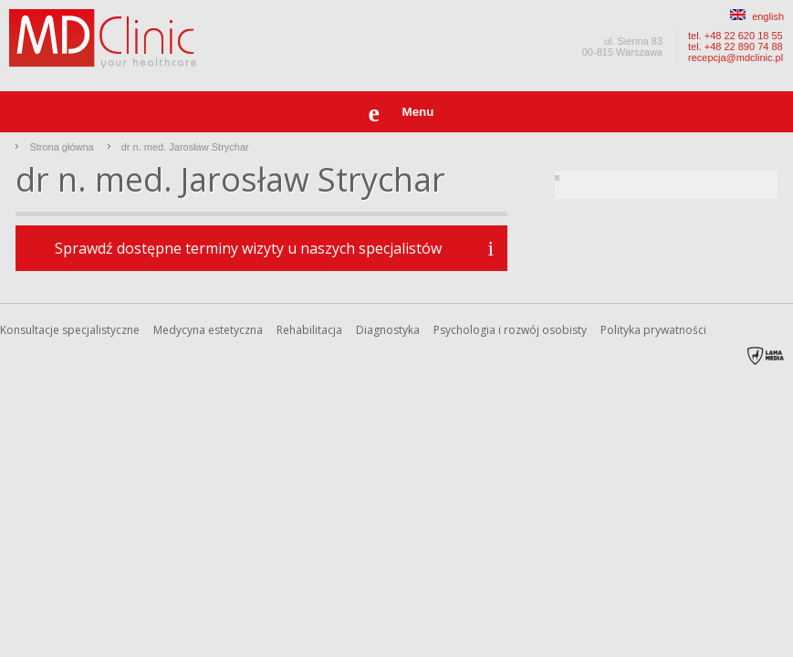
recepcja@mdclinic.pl (735, 57)
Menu (418, 112)
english (757, 16)
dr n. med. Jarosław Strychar (185, 146)
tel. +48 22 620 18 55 (735, 35)
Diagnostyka (388, 330)
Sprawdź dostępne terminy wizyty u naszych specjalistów (248, 248)
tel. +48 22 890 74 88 (735, 46)
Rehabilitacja (309, 330)
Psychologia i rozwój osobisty (510, 330)
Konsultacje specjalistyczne (70, 330)
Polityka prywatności (653, 330)
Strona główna (61, 146)
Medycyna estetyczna (208, 330)
